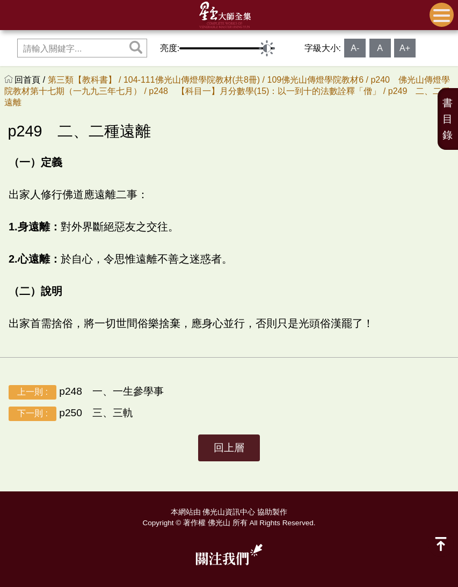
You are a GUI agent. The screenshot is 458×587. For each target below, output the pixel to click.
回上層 (229, 447)
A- (355, 48)
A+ (404, 48)
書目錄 (447, 119)
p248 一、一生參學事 (86, 392)
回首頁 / (30, 79)
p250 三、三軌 (71, 413)
